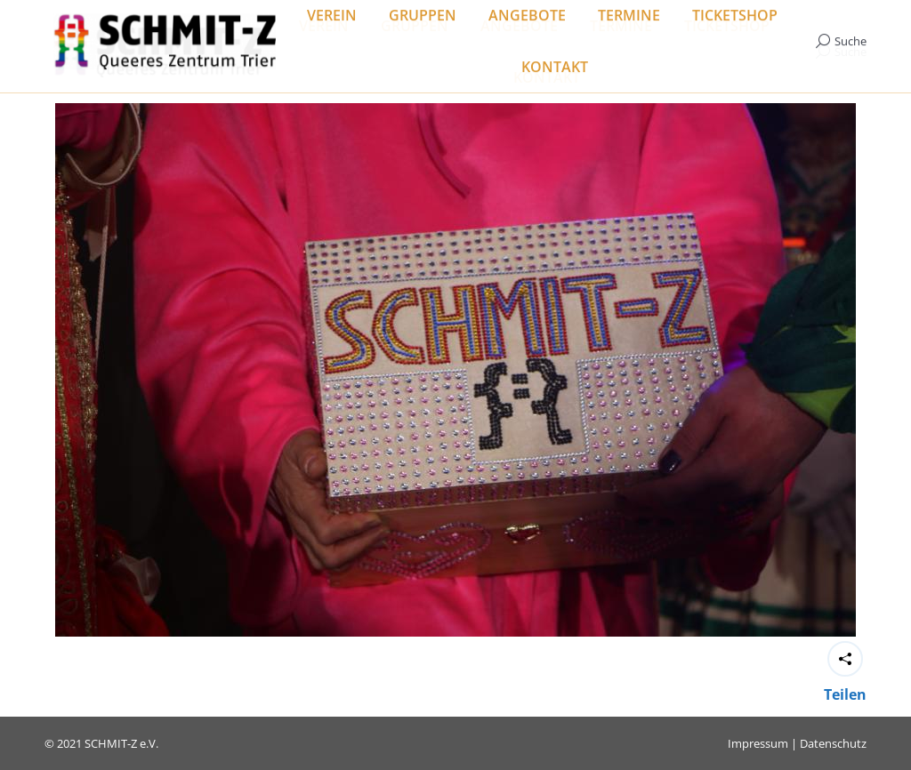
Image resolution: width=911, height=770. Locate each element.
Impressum (758, 743)
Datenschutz (833, 743)
